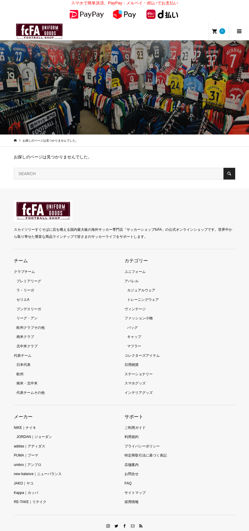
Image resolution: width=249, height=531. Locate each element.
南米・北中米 (27, 376)
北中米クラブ (27, 338)
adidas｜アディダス (29, 439)
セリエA (22, 292)
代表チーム (22, 348)
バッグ (132, 320)
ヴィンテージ (135, 301)
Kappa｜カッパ (26, 485)
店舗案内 (131, 457)
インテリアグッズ (138, 385)
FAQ (128, 476)
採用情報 (131, 494)
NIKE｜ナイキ (25, 420)
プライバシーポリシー (142, 439)
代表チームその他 (30, 385)
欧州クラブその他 (30, 320)
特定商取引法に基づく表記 (145, 448)
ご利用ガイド (135, 420)
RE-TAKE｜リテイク (30, 494)
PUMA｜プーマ (26, 448)
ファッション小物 (138, 311)
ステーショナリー (138, 366)
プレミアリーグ (28, 273)
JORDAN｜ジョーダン (34, 429)
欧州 (19, 366)
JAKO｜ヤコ (23, 476)
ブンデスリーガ (28, 301)
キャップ (134, 329)
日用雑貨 (131, 357)
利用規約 (131, 429)
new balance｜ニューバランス (38, 466)
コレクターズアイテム (142, 348)
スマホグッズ (135, 376)
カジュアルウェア (141, 283)
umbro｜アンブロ (27, 457)
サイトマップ (135, 485)
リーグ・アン (27, 311)
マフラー (134, 338)
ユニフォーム (135, 264)
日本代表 (23, 357)
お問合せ (131, 466)
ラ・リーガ (25, 283)
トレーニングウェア (143, 292)
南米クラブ (25, 329)
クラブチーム (24, 264)
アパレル (131, 273)
